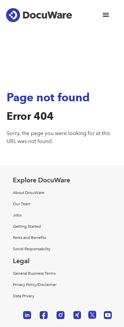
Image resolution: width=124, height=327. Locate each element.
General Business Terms (34, 273)
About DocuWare (28, 192)
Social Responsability (32, 249)
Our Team (22, 204)
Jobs (17, 215)
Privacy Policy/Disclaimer (35, 284)
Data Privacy (23, 296)
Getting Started (27, 226)
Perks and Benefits (29, 237)
